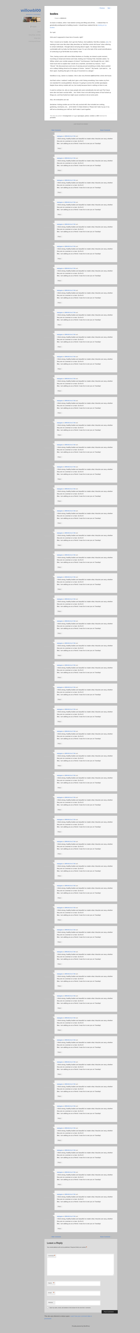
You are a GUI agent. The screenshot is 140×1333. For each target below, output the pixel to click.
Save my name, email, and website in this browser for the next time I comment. (70, 1307)
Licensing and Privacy (34, 43)
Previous (101, 8)
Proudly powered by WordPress (81, 1326)
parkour (87, 116)
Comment (51, 1255)
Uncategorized (67, 116)
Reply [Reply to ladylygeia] (60, 148)
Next (110, 8)
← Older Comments (55, 130)
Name (51, 1283)
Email (51, 1292)
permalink (53, 117)
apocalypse (81, 116)
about (38, 33)
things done (37, 40)
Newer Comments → (106, 130)
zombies (92, 116)
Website (50, 1302)
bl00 (97, 116)
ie (107, 42)
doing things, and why (34, 36)
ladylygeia (60, 136)
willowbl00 (27, 11)
